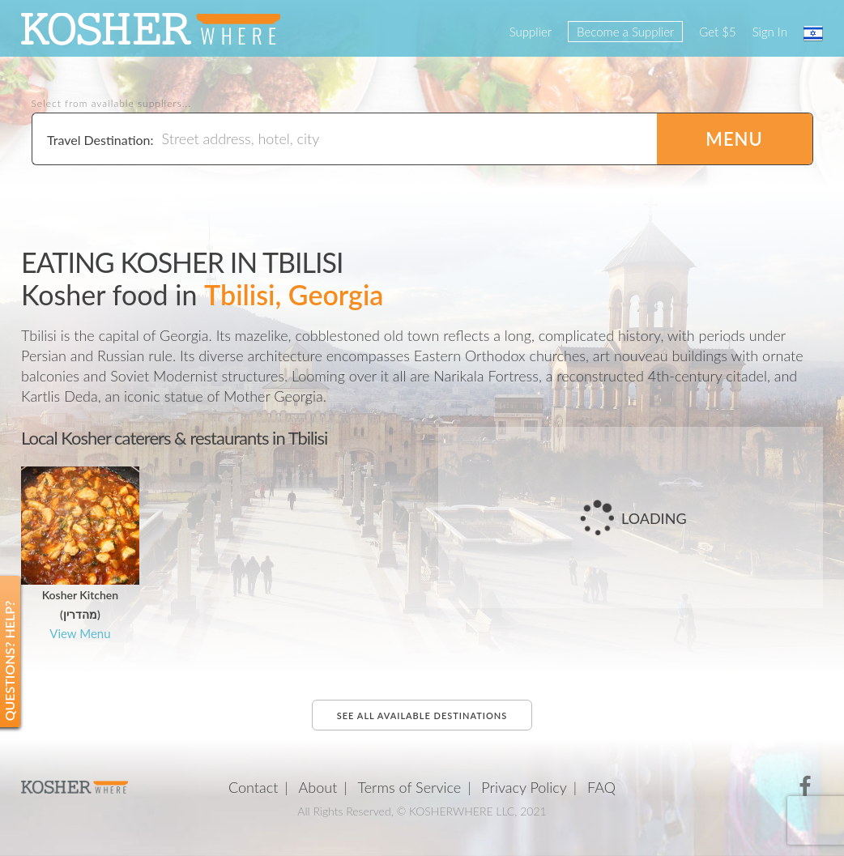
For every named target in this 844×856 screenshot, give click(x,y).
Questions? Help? (9, 661)
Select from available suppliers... (112, 103)
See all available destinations (422, 715)
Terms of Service (410, 787)
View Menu (79, 633)
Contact (253, 787)
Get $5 (717, 31)
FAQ (601, 787)
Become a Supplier (625, 31)
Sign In (769, 31)
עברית (813, 33)
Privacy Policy (524, 787)
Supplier (530, 31)
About (318, 787)
